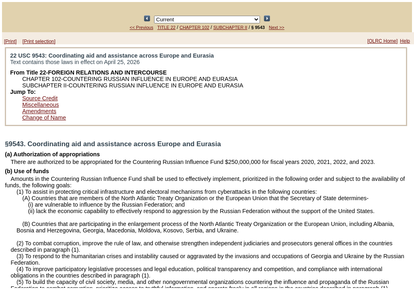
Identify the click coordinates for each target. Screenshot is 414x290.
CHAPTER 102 (194, 27)
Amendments (39, 111)
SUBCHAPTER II (230, 27)
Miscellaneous (40, 105)
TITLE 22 (166, 27)
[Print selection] (39, 41)
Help (405, 41)
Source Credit (40, 98)
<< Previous (141, 27)
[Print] (10, 41)
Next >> (276, 27)
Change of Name (44, 117)
